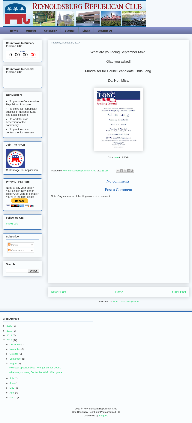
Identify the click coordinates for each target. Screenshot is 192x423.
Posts (13, 244)
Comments (16, 250)
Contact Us (105, 30)
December (16, 344)
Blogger (103, 415)
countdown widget (22, 55)
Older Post (179, 292)
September (16, 358)
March (13, 397)
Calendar (50, 30)
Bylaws (69, 30)
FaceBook (12, 223)
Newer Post (58, 292)
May (12, 387)
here (116, 157)
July (12, 378)
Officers (31, 30)
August (14, 363)
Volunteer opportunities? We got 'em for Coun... (35, 367)
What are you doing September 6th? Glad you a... (36, 372)
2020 (10, 325)
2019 (10, 330)
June (13, 383)
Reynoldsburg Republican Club (79, 170)
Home (14, 30)
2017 (10, 340)
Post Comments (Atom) (126, 301)
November (16, 349)
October (14, 353)
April (12, 392)
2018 (10, 335)
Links (86, 30)
